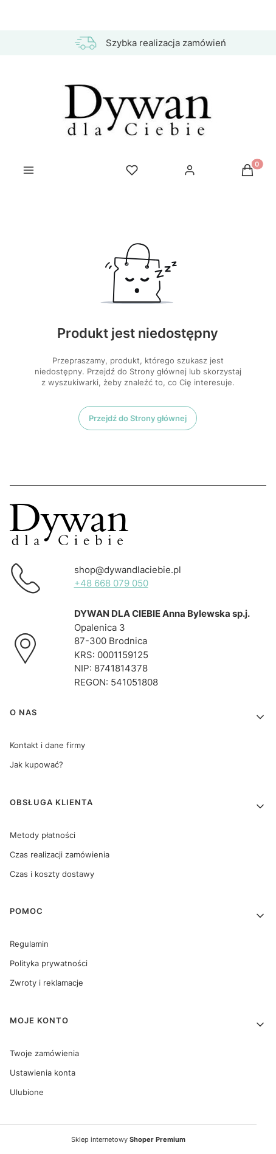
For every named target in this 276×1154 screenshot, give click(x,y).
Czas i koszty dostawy (52, 874)
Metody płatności (42, 835)
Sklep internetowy (128, 1139)
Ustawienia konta (42, 1072)
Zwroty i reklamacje (46, 982)
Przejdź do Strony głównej (138, 418)
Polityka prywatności (49, 963)
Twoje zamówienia (44, 1053)
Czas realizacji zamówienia (59, 854)
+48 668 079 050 (111, 583)
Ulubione (27, 1092)
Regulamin (29, 944)
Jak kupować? (36, 764)
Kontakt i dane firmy (47, 745)
